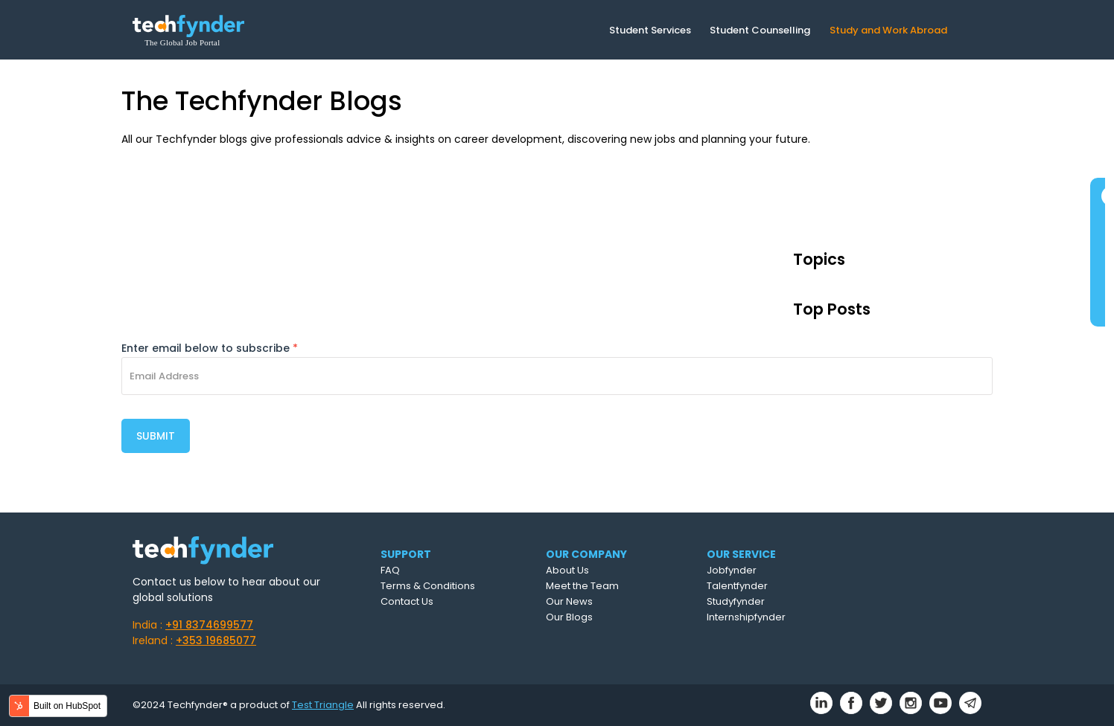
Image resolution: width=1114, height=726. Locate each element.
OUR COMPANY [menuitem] (586, 554)
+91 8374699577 (209, 624)
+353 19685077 (216, 640)
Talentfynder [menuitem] (737, 586)
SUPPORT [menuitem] (406, 554)
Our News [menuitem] (569, 601)
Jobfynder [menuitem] (732, 570)
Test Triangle (323, 705)
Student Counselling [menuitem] (760, 30)
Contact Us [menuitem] (407, 601)
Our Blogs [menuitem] (569, 617)
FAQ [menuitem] (390, 570)
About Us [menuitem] (567, 570)
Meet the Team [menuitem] (582, 586)
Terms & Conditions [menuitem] (428, 586)
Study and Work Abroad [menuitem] (888, 30)
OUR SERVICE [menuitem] (741, 554)
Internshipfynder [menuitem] (746, 617)
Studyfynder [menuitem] (736, 601)
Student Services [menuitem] (650, 30)
